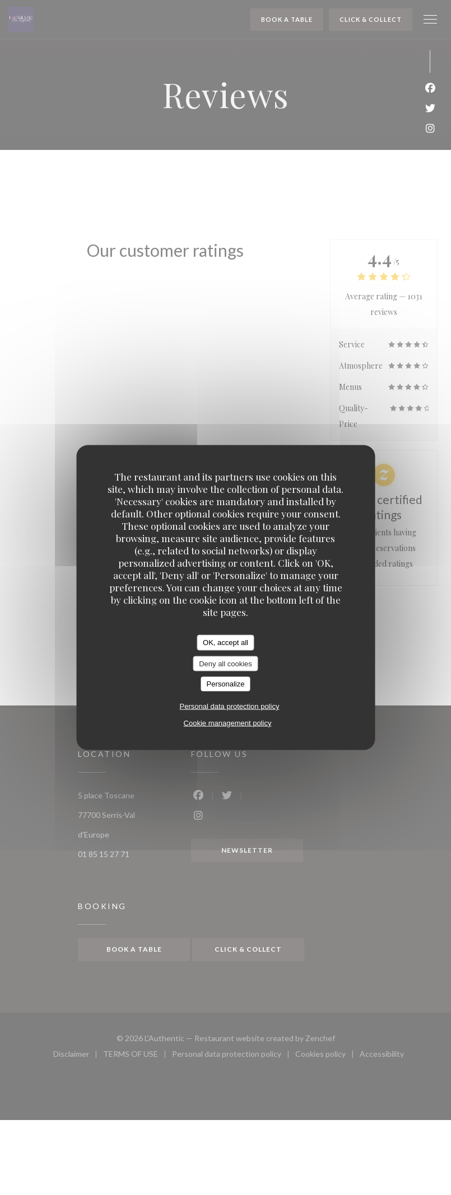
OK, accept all (225, 642)
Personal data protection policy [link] (230, 706)
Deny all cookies (225, 663)
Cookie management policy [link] (228, 722)
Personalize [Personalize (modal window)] (226, 684)
